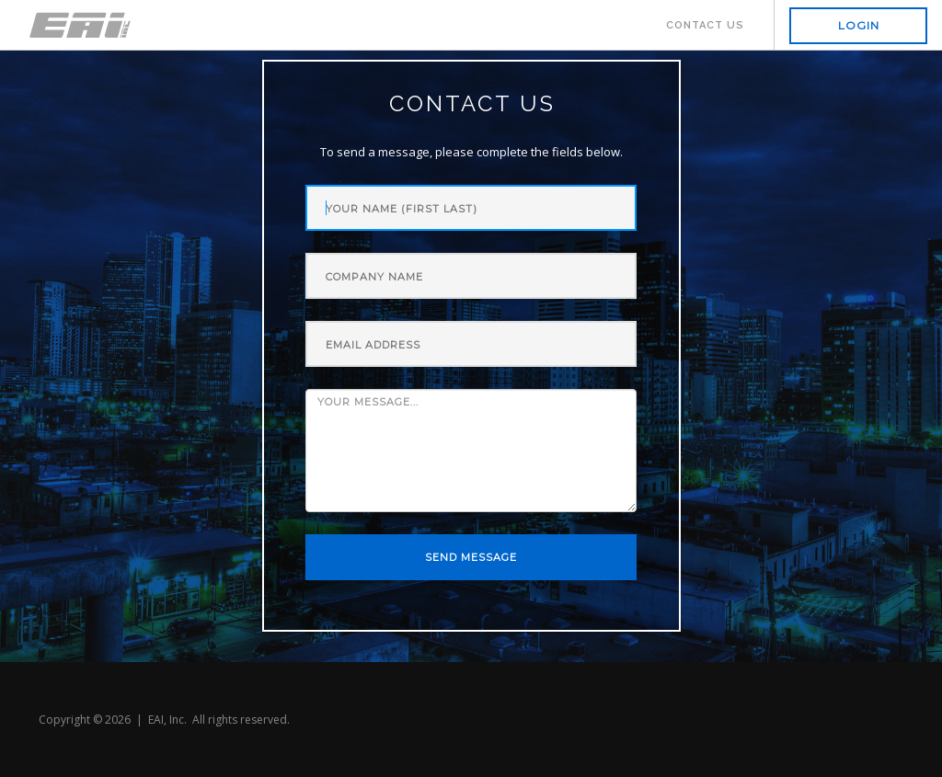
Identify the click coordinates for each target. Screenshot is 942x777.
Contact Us (705, 25)
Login (858, 25)
